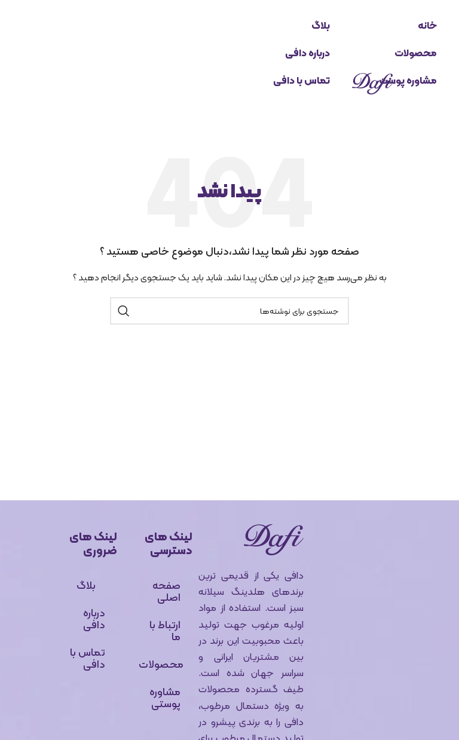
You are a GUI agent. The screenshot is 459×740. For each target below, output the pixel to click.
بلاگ (320, 25)
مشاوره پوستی (164, 697)
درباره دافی (307, 53)
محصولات (415, 53)
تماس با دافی (301, 80)
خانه (427, 25)
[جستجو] (229, 311)
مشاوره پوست (408, 80)
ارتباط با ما (164, 630)
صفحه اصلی (166, 591)
